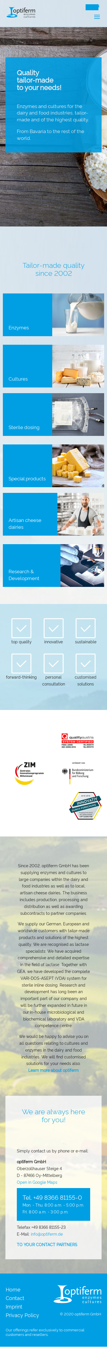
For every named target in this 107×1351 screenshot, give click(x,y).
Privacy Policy (22, 1315)
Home (13, 1290)
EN (97, 6)
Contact (15, 1298)
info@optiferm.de (47, 1233)
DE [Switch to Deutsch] (90, 6)
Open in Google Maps (37, 1182)
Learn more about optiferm (53, 1070)
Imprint (14, 1307)
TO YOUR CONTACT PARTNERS (47, 1244)
